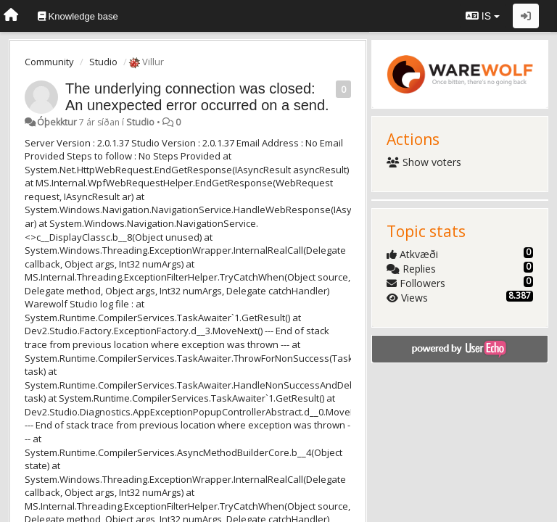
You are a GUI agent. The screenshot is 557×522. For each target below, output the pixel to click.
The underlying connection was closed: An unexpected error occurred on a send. (197, 96)
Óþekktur (57, 122)
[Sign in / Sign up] (526, 16)
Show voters (424, 162)
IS (483, 16)
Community (49, 61)
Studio (103, 61)
